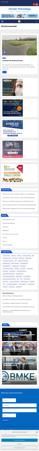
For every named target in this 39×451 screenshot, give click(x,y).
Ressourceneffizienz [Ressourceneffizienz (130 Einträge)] (14, 281)
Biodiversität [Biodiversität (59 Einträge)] (28, 258)
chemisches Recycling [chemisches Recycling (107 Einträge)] (8, 260)
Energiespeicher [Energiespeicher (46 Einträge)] (6, 266)
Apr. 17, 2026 (7, 338)
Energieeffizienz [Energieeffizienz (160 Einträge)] (24, 263)
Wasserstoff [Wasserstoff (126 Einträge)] (18, 286)
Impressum (5, 226)
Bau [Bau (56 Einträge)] (33, 255)
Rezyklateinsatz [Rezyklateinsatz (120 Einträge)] (24, 281)
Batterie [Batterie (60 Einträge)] (19, 255)
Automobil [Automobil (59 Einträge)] (13, 255)
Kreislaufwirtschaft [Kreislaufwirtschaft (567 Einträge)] (21, 271)
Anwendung (6, 361)
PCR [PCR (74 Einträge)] (18, 279)
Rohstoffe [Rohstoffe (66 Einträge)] (32, 281)
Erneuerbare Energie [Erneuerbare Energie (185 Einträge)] (8, 268)
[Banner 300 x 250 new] (12, 173)
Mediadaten (5, 230)
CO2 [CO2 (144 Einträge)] (16, 260)
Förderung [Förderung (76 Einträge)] (16, 268)
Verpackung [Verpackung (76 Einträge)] (11, 286)
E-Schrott (10, 361)
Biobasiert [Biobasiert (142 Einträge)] (21, 258)
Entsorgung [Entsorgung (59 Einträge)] (22, 266)
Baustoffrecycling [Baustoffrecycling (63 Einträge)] (7, 258)
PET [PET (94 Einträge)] (21, 279)
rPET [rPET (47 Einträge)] (4, 284)
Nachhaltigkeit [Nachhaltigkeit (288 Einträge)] (26, 276)
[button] (37, 432)
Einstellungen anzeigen (19, 447)
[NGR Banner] (12, 87)
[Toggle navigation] (19, 21)
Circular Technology (20, 8)
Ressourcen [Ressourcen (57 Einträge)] (5, 281)
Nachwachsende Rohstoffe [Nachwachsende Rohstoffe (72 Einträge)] (9, 279)
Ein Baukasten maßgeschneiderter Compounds (15, 303)
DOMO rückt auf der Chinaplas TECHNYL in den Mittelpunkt (18, 194)
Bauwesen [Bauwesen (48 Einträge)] (15, 258)
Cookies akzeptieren (19, 440)
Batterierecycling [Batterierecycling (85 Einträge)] (27, 255)
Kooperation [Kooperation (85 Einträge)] (12, 271)
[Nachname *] (19, 405)
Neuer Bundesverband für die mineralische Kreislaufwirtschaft (19, 205)
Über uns (4, 241)
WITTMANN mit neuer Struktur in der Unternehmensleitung (18, 197)
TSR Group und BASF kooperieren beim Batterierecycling (17, 201)
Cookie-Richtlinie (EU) (8, 219)
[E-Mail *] (9, 415)
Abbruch (5, 376)
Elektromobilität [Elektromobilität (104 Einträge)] (15, 263)
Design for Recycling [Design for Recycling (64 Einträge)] (23, 260)
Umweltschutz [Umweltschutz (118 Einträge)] (30, 284)
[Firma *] (19, 410)
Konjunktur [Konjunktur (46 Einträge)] (5, 271)
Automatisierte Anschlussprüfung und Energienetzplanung (18, 306)
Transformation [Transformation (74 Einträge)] (22, 284)
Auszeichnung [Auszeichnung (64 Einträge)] (6, 255)
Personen (5, 347)
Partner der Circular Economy (10, 234)
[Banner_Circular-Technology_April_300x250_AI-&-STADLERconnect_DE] (12, 128)
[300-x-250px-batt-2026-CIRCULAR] (12, 149)
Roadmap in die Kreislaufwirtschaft (12, 60)
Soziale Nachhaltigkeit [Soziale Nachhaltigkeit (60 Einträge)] (12, 284)
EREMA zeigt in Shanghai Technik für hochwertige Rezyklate (18, 208)
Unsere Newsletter (7, 245)
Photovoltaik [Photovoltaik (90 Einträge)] (27, 279)
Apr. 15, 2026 (8, 367)
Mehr (4, 72)
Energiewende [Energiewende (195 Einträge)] (15, 266)
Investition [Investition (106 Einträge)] (23, 268)
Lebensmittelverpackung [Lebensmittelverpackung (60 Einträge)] (8, 276)
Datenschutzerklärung (8, 223)
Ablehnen (19, 444)
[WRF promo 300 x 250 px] (12, 108)
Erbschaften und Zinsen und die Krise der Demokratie (17, 299)
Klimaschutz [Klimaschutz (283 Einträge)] (30, 268)
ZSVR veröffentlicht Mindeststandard (12, 296)
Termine (4, 237)
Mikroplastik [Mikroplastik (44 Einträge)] (19, 276)
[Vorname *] (9, 400)
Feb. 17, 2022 (7, 63)
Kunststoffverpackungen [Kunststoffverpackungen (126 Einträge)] (8, 273)
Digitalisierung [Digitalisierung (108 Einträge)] (6, 263)
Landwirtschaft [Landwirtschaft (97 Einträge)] (19, 273)
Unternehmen (10, 347)
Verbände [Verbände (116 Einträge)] (5, 286)
